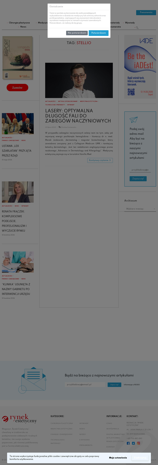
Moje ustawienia (117, 458)
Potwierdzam (98, 33)
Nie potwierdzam (77, 33)
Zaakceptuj (139, 458)
